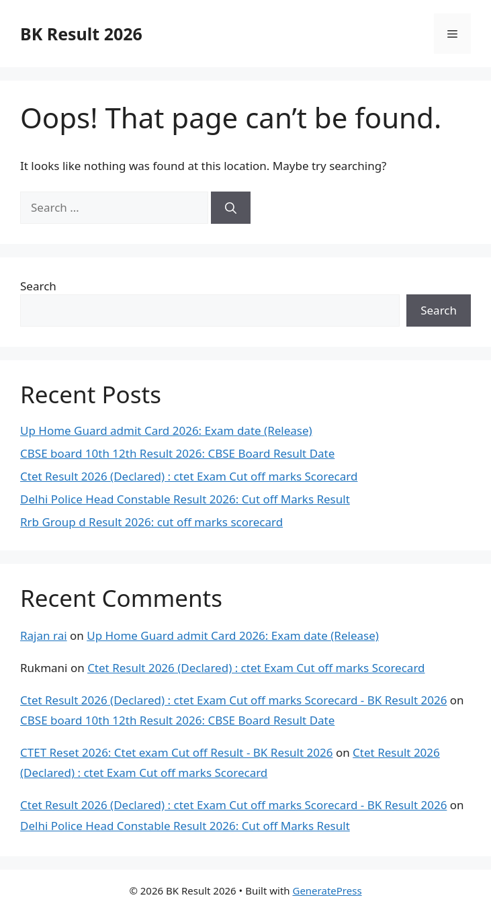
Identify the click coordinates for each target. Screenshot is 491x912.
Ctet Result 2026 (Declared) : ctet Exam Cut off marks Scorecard (188, 476)
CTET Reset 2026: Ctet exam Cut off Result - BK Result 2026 (176, 752)
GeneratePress (326, 890)
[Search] (231, 208)
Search (38, 286)
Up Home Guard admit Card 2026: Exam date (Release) (166, 430)
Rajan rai (43, 635)
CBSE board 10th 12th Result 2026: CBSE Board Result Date (177, 453)
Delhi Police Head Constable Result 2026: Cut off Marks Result (185, 499)
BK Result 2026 (81, 33)
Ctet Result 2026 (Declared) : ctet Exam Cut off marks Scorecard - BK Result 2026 (233, 700)
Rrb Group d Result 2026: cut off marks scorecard (151, 522)
